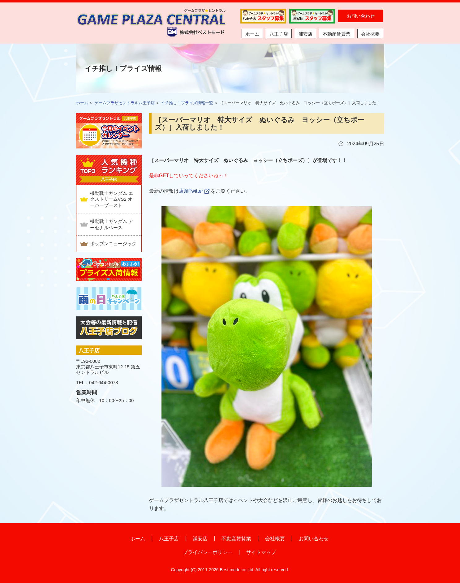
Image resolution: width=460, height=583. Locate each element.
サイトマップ (261, 552)
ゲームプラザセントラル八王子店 (124, 103)
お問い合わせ (361, 16)
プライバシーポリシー (207, 552)
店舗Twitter (191, 191)
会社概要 (370, 33)
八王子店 (278, 33)
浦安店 (305, 33)
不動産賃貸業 (336, 33)
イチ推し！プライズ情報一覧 (187, 103)
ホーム (252, 33)
